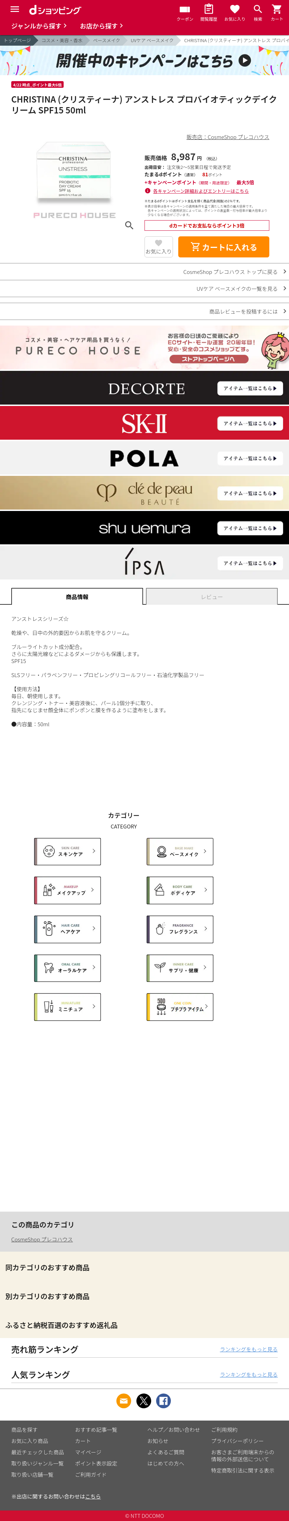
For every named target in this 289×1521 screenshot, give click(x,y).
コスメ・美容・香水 (62, 40)
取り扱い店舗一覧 (32, 1474)
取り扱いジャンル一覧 (37, 1463)
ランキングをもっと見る (249, 1349)
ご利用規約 (224, 1429)
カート (83, 1440)
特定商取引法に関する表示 (243, 1470)
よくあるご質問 (165, 1452)
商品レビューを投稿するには (243, 311)
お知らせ (157, 1440)
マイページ (88, 1452)
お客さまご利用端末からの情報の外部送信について (243, 1455)
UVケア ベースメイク (152, 40)
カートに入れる (224, 247)
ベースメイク (106, 40)
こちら (93, 1496)
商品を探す (24, 1429)
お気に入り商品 (29, 1440)
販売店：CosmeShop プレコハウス (228, 136)
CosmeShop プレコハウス (42, 1239)
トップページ (17, 40)
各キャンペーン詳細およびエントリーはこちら (201, 191)
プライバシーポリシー (237, 1440)
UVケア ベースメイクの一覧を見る (237, 288)
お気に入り (159, 251)
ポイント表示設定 (96, 1463)
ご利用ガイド (91, 1474)
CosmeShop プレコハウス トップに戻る (231, 271)
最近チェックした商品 (37, 1452)
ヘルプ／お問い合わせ (173, 1429)
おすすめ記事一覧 (96, 1429)
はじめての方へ (165, 1463)
